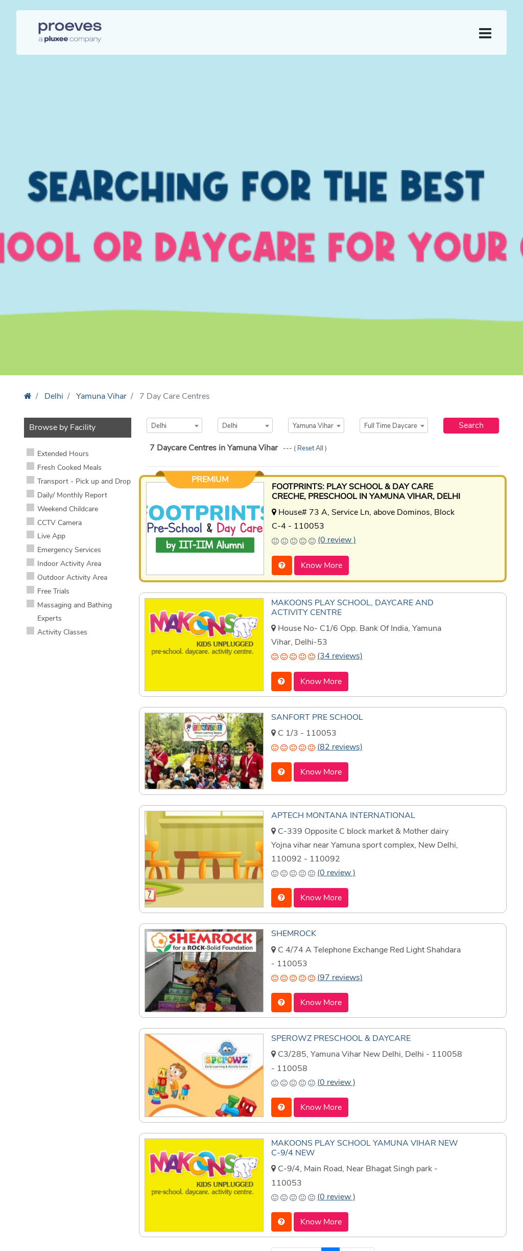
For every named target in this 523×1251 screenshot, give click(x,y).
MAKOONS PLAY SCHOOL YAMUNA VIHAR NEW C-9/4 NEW (364, 1148)
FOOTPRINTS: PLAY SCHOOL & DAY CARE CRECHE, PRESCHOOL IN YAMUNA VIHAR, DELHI (366, 491)
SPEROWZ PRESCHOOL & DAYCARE (341, 1038)
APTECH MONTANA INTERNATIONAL (343, 815)
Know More (321, 565)
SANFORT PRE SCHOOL (317, 717)
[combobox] (174, 425)
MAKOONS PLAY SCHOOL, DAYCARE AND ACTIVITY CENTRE (352, 607)
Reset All (311, 448)
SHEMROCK (293, 933)
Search (471, 425)
